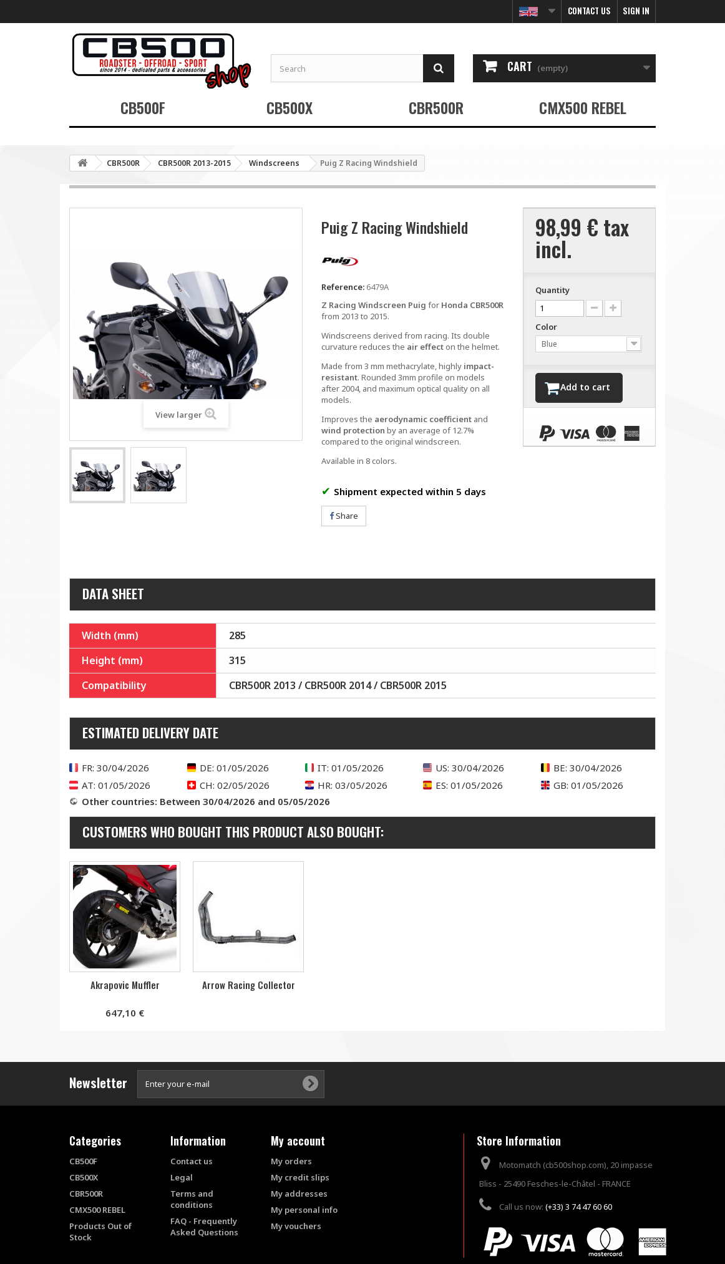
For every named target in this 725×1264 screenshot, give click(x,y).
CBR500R (436, 107)
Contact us (589, 10)
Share (343, 515)
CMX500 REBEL (582, 107)
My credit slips (300, 1177)
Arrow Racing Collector (372, 984)
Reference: (342, 286)
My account (298, 1140)
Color (547, 326)
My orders (291, 1161)
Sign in (636, 10)
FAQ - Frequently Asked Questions (204, 1226)
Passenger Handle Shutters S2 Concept (125, 990)
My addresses (299, 1193)
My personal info (304, 1209)
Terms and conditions (191, 1199)
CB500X (289, 107)
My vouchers (296, 1226)
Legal (181, 1177)
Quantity (552, 290)
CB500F (142, 107)
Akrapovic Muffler (248, 984)
